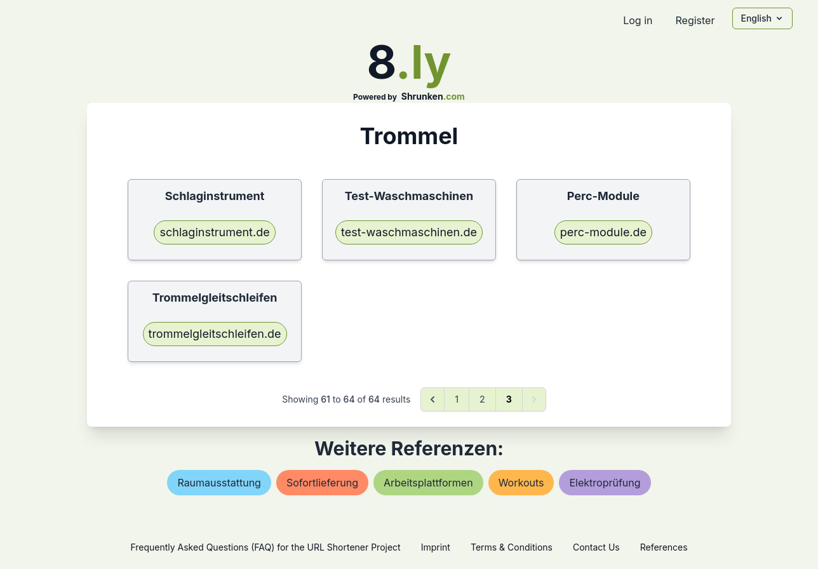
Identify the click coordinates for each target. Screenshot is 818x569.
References (664, 547)
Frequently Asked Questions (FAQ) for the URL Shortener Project (265, 547)
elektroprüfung (604, 482)
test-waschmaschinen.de (409, 232)
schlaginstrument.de (214, 232)
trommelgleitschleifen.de (215, 333)
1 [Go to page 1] (457, 399)
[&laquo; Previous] (432, 399)
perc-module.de (603, 232)
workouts (521, 482)
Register (694, 20)
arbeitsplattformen (428, 482)
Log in (637, 20)
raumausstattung (219, 482)
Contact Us (596, 547)
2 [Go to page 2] (482, 399)
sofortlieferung (322, 482)
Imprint (435, 547)
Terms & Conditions (512, 547)
